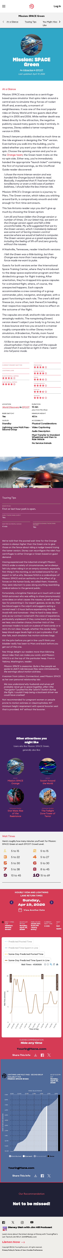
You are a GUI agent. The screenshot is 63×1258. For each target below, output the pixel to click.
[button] (59, 21)
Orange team (15, 154)
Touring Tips (30, 22)
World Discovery (10, 407)
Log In (57, 6)
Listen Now (14, 1242)
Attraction (28, 70)
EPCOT (39, 70)
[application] (31, 998)
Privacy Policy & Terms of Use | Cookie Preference (22, 1250)
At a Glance (12, 22)
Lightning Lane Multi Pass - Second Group (16, 428)
